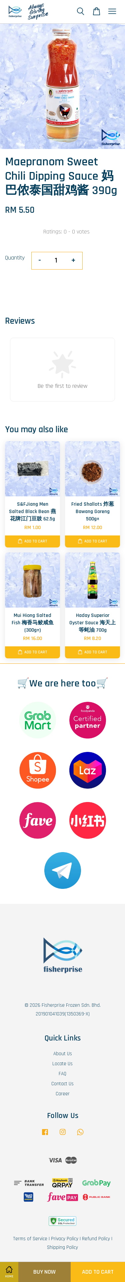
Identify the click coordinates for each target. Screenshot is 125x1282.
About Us (62, 1054)
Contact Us (62, 1084)
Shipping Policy (62, 1247)
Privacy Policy (64, 1239)
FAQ (62, 1074)
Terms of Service (30, 1239)
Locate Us (62, 1064)
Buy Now (44, 1272)
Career (63, 1094)
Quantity (15, 258)
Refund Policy (96, 1239)
